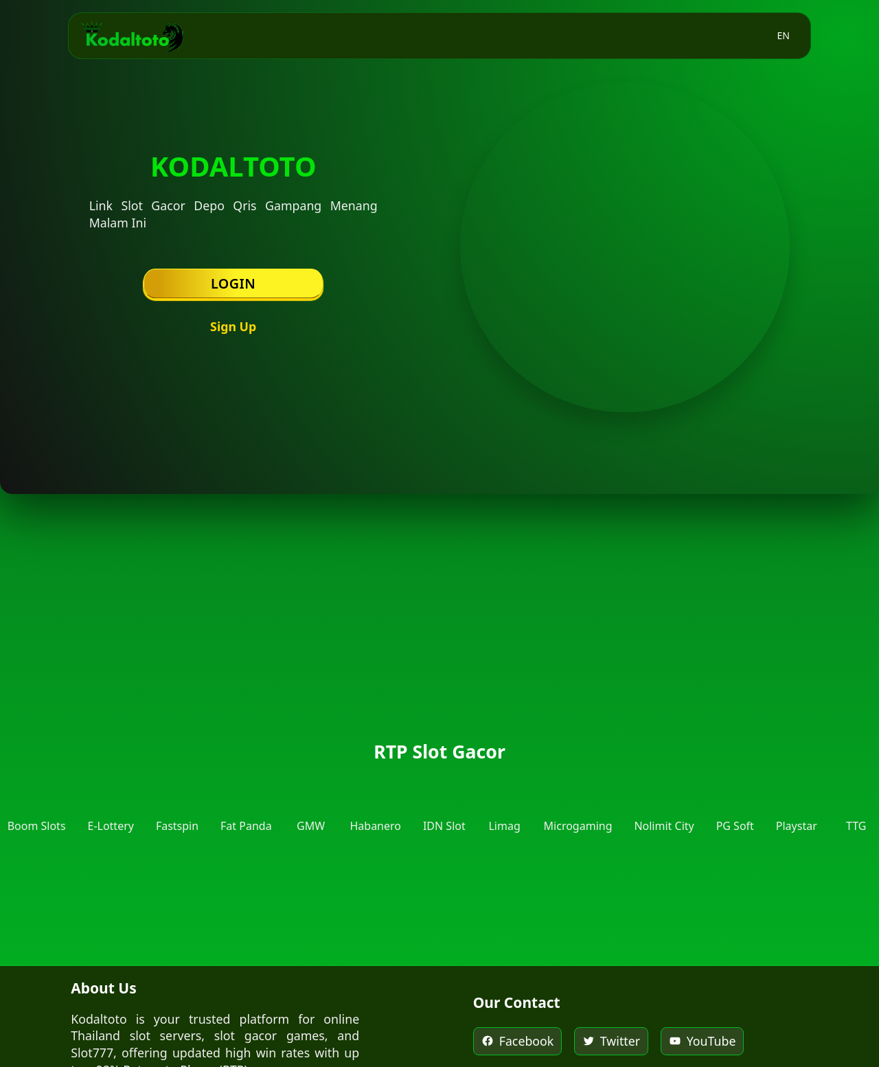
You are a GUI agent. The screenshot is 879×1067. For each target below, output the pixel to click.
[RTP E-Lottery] (110, 806)
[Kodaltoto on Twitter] (611, 1041)
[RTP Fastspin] (177, 806)
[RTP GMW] (311, 806)
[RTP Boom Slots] (37, 806)
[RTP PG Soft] (735, 806)
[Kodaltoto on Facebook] (517, 1041)
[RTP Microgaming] (578, 806)
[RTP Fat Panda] (246, 806)
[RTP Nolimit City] (664, 806)
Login (233, 283)
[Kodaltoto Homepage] (132, 36)
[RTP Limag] (505, 806)
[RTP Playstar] (796, 806)
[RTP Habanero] (375, 806)
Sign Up (233, 326)
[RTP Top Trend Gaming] (856, 806)
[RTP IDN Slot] (444, 806)
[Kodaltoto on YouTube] (702, 1041)
